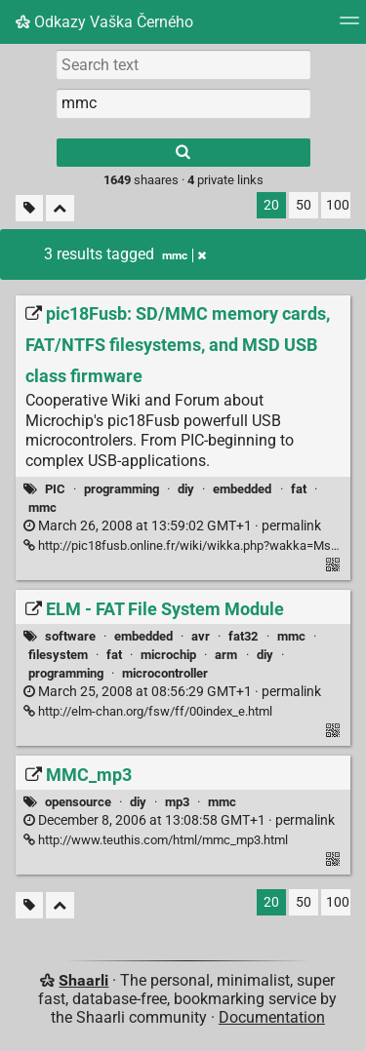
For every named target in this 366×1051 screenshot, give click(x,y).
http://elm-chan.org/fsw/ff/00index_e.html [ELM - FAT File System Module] (147, 711)
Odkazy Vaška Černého (104, 22)
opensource (78, 802)
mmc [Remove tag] (184, 255)
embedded (242, 489)
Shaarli (83, 980)
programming (121, 489)
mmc (42, 507)
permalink (172, 526)
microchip (168, 654)
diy (186, 489)
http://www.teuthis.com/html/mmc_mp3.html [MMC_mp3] (155, 840)
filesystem (58, 654)
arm (226, 654)
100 (337, 205)
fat (298, 489)
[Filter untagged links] (29, 208)
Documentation (272, 1017)
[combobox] (183, 103)
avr (200, 636)
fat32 (243, 636)
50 (303, 205)
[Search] (183, 152)
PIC (55, 489)
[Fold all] (60, 208)
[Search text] (183, 64)
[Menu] (349, 27)
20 (271, 205)
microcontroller (165, 673)
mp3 (177, 802)
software (70, 636)
